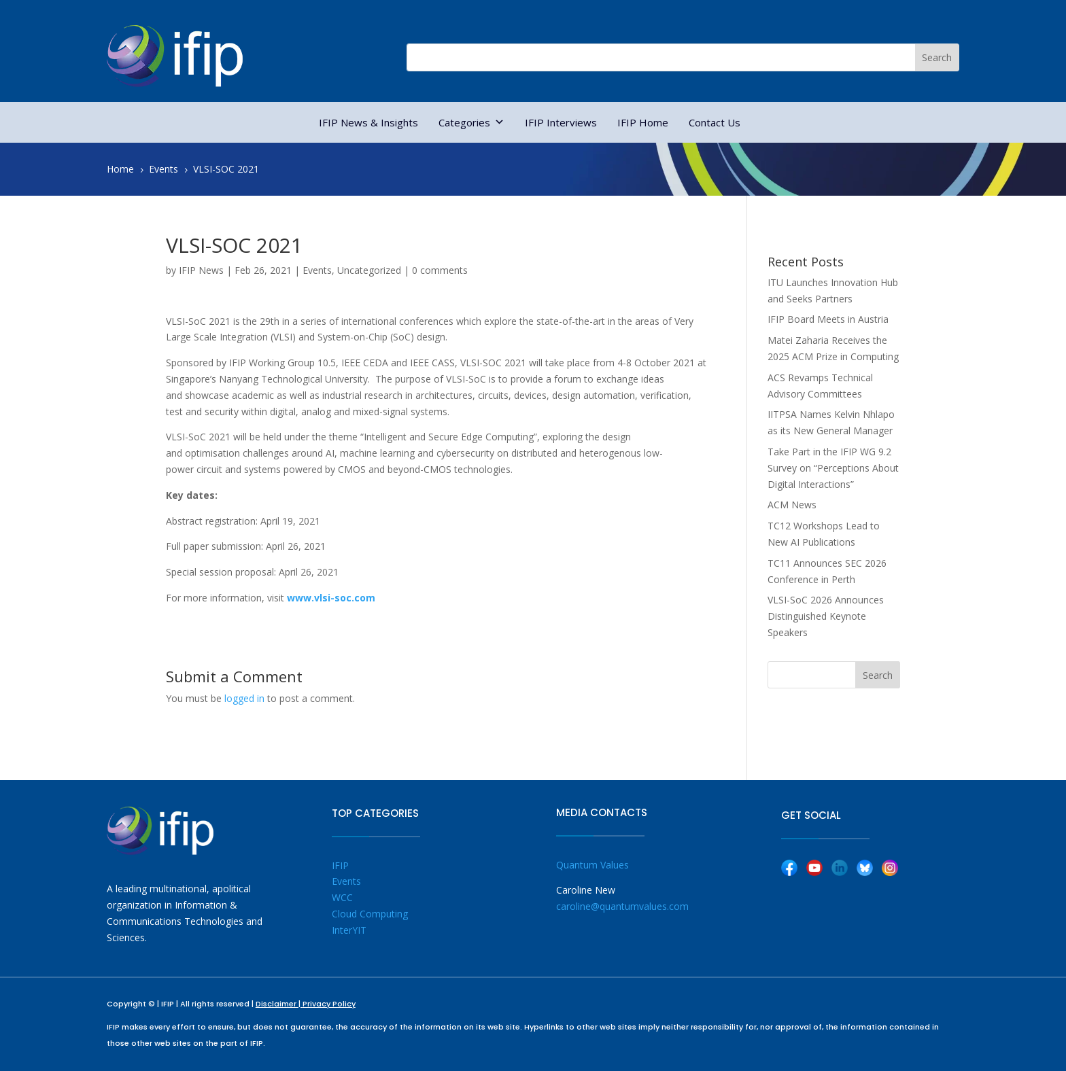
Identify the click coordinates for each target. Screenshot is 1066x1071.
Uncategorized (369, 270)
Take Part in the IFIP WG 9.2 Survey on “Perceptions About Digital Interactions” (833, 468)
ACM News (792, 504)
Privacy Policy (329, 1003)
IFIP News (201, 270)
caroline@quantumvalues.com (622, 906)
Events (317, 270)
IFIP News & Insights (368, 122)
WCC (342, 897)
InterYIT (349, 930)
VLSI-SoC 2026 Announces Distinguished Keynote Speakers (826, 616)
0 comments (440, 270)
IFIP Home (642, 122)
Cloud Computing (370, 913)
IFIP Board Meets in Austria (828, 319)
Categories (471, 122)
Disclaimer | (279, 1003)
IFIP (340, 865)
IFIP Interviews (561, 122)
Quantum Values (592, 864)
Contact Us (714, 122)
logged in (244, 698)
